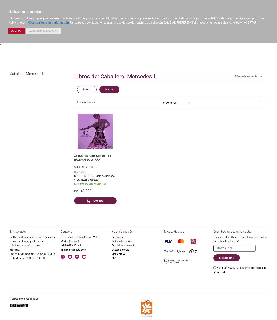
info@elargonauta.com (73, 249)
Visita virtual (118, 254)
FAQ (114, 258)
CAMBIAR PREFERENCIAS (43, 30)
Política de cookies (122, 241)
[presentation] (240, 282)
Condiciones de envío (123, 245)
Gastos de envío (120, 249)
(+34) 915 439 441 (71, 245)
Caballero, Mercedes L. (86, 166)
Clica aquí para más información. (48, 22)
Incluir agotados (86, 102)
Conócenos (118, 237)
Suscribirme (226, 258)
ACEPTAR (16, 30)
